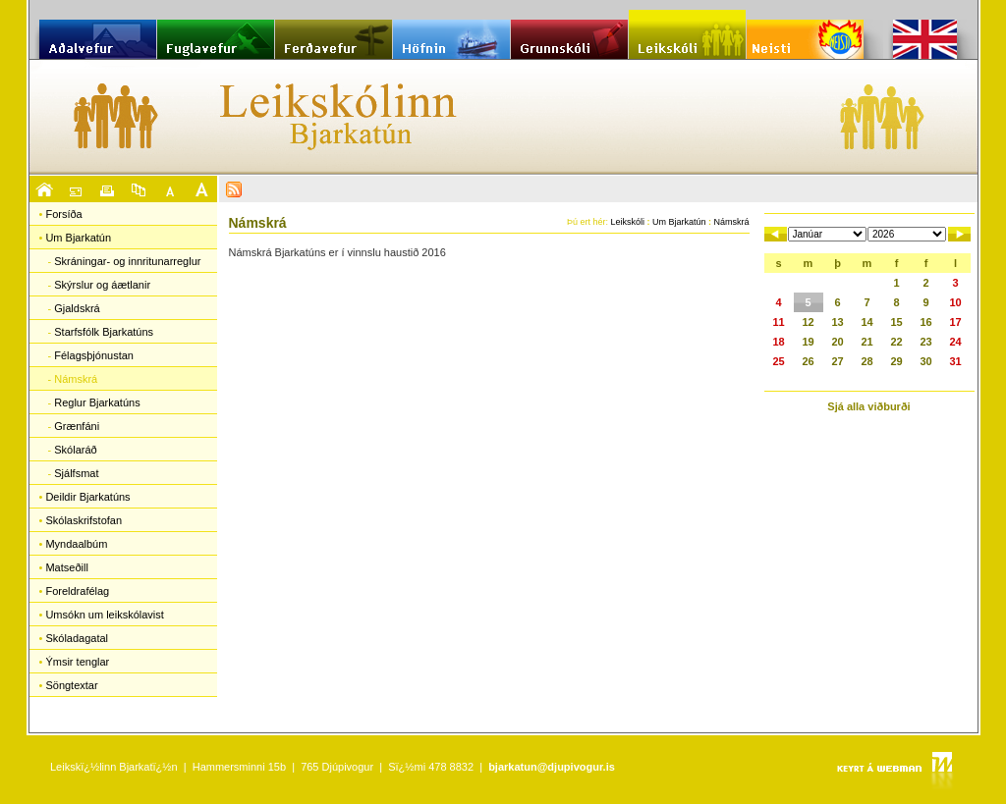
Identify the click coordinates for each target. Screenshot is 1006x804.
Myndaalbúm (76, 544)
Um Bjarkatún (78, 237)
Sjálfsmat (76, 473)
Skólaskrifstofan (83, 520)
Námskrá (75, 379)
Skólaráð (75, 450)
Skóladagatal (76, 638)
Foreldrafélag (77, 591)
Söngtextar (71, 685)
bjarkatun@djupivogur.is (551, 767)
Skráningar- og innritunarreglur (127, 261)
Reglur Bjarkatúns (97, 402)
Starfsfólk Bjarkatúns (103, 332)
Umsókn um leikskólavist (104, 614)
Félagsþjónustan (94, 355)
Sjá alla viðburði (868, 406)
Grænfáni (76, 426)
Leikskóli (627, 222)
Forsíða (63, 214)
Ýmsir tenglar (77, 662)
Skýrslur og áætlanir (102, 285)
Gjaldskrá (76, 308)
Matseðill (66, 567)
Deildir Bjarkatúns (87, 497)
